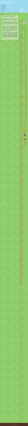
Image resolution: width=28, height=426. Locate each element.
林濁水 (21, 108)
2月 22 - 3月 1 (26, 61)
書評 (20, 133)
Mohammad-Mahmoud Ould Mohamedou (21, 372)
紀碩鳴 (21, 120)
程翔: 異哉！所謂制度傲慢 (26, 89)
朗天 (21, 133)
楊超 (19, 216)
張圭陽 (20, 144)
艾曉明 (21, 62)
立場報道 (20, 51)
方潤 (21, 39)
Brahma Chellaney (21, 303)
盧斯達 (20, 260)
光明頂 (21, 52)
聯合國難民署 (21, 267)
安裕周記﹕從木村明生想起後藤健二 (26, 67)
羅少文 (21, 274)
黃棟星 (20, 209)
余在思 (22, 68)
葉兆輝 (20, 219)
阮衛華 (20, 90)
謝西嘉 (21, 268)
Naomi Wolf (21, 375)
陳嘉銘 (22, 182)
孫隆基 (20, 129)
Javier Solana (20, 337)
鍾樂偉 (20, 272)
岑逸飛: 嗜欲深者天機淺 (26, 87)
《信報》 (21, 23)
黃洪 (20, 206)
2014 (24, 122)
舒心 (21, 198)
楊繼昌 (19, 217)
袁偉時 (21, 135)
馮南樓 (21, 200)
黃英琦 (21, 206)
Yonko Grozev (20, 415)
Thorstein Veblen (20, 409)
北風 (20, 46)
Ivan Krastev (20, 332)
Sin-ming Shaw (21, 399)
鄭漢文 (22, 253)
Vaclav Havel (20, 411)
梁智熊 (21, 158)
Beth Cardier (22, 300)
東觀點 (20, 99)
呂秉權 (21, 75)
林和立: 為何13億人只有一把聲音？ (26, 96)
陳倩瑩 (20, 176)
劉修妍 (21, 234)
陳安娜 (21, 174)
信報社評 (20, 114)
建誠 (21, 118)
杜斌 (20, 86)
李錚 (21, 85)
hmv (20, 329)
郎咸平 (20, 125)
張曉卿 (19, 153)
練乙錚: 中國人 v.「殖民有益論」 (26, 84)
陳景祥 (21, 180)
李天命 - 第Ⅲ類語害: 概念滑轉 (25, 129)
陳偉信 (21, 177)
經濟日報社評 (22, 218)
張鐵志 (21, 153)
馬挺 (22, 138)
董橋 (20, 224)
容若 (20, 130)
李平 (21, 77)
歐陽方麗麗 (21, 240)
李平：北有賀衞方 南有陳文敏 (26, 74)
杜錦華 (21, 86)
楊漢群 (22, 216)
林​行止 (21, 102)
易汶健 (21, 98)
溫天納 (21, 217)
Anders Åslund (20, 289)
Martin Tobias (22, 363)
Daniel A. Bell (21, 309)
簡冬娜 (20, 273)
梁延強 (21, 155)
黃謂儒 (21, 210)
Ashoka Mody (22, 295)
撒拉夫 (21, 239)
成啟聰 (20, 57)
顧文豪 (21, 283)
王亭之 (21, 42)
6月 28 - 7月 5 (26, 37)
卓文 (20, 91)
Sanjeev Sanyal (20, 394)
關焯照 (22, 279)
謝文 (20, 268)
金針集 (19, 111)
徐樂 (19, 132)
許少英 (20, 164)
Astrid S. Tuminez (20, 296)
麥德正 (20, 189)
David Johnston (20, 313)
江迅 (20, 58)
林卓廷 (22, 103)
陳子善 (21, 170)
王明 (20, 42)
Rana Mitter (21, 385)
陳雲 (22, 181)
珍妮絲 (19, 120)
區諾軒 (20, 141)
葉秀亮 (22, 219)
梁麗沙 (20, 159)
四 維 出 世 (21, 48)
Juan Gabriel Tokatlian (20, 347)
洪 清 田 (21, 119)
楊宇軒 (21, 214)
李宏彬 (21, 79)
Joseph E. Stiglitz (21, 346)
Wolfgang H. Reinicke (20, 414)
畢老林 (20, 160)
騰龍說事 (20, 283)
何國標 (20, 65)
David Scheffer (21, 314)
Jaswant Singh (22, 336)
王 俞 (22, 40)
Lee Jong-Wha (21, 353)
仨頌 (21, 45)
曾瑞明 (20, 193)
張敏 (20, 148)
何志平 (19, 64)
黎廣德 (20, 256)
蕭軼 (20, 262)
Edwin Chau (21, 319)
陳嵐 (20, 180)
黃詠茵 (22, 209)
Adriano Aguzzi (22, 285)
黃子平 (21, 201)
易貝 (22, 98)
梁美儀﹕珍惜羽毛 (26, 79)
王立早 (22, 41)
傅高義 (21, 190)
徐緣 (22, 132)
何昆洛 (21, 64)
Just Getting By (6, 2)
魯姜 (19, 254)
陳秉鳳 (20, 175)
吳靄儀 (22, 74)
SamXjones (22, 393)
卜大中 (21, 31)
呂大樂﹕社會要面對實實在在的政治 (26, 71)
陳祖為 (20, 177)
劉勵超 (21, 238)
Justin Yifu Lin (22, 348)
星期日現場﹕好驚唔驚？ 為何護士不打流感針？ (26, 69)
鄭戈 (22, 249)
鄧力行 (21, 247)
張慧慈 (20, 152)
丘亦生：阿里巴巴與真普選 (26, 103)
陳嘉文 (20, 182)
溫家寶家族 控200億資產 (26, 138)
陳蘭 (20, 186)
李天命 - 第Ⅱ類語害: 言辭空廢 (25, 144)
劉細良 (21, 235)
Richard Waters (22, 387)
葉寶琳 (19, 223)
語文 (20, 230)
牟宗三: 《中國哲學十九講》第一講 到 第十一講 (25, 131)
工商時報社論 (20, 34)
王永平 (20, 41)
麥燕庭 (22, 189)
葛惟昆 (21, 223)
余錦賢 (19, 70)
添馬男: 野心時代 (26, 106)
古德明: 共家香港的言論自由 (26, 82)
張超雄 (19, 149)
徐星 (20, 131)
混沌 (24, 24)
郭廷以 (20, 168)
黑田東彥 (22, 211)
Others (21, 380)
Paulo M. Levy (22, 381)
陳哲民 (22, 176)
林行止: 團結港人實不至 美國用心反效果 (26, 101)
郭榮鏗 (22, 169)
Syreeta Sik (20, 404)
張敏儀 (21, 148)
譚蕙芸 (22, 278)
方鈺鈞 (20, 39)
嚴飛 (20, 280)
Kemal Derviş (21, 349)
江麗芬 (20, 59)
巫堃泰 (20, 76)
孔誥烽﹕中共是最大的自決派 (26, 110)
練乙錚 (22, 243)
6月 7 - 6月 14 (26, 41)
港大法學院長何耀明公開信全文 (26, 76)
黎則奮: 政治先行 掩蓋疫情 (26, 80)
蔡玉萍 (21, 244)
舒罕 (22, 198)
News (19, 376)
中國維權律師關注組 (20, 35)
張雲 (21, 149)
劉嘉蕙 (20, 237)
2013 (24, 123)
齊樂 (19, 233)
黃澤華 (19, 210)
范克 (21, 124)
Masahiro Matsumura (20, 364)
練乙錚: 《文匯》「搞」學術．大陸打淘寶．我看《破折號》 (26, 112)
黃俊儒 (21, 205)
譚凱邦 (20, 278)
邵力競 (20, 110)
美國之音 (20, 121)
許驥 (21, 166)
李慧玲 (22, 84)
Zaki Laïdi (20, 417)
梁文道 (21, 154)
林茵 (20, 105)
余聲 (21, 70)
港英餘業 (21, 194)
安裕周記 (22, 56)
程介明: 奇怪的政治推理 (26, 77)
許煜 (21, 165)
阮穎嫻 (22, 90)
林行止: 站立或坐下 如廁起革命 (26, 86)
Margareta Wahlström (20, 359)
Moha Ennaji (22, 370)
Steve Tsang (20, 403)
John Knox (20, 341)
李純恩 (21, 81)
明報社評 (21, 97)
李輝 (20, 85)
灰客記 (22, 59)
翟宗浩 (21, 229)
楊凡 (22, 213)
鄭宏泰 (20, 250)
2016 (24, 28)
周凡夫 (22, 91)
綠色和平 (20, 229)
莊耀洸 (19, 163)
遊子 (22, 225)
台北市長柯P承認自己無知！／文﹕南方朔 (26, 108)
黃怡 (22, 204)
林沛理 (20, 103)
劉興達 (19, 238)
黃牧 (19, 205)
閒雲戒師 (21, 199)
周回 (21, 92)
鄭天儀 (21, 249)
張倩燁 (20, 147)
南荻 (21, 115)
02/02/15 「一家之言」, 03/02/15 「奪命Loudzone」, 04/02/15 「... (26, 91)
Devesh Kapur (22, 315)
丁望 (21, 30)
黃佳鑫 (21, 204)
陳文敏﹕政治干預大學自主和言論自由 (26, 99)
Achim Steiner (20, 284)
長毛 (21, 111)
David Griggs (22, 312)
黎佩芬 (21, 254)
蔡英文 (21, 245)
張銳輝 (22, 152)
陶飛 (21, 186)
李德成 (20, 84)
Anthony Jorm (21, 292)
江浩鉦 (22, 58)
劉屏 (20, 234)
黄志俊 (20, 211)
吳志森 (21, 71)
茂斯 (20, 124)
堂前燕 (22, 141)
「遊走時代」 (22, 28)
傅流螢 (19, 190)
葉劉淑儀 (20, 222)
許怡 (21, 164)
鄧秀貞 (20, 248)
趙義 (21, 232)
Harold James (21, 326)
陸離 (22, 188)
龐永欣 (20, 274)
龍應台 (21, 266)
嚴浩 (21, 280)
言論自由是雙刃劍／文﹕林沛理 (26, 72)
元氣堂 (21, 36)
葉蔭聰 (22, 222)
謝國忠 (20, 269)
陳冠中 (21, 175)
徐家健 (22, 131)
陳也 (19, 170)
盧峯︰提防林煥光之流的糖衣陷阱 (26, 104)
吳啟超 (21, 73)
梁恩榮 (19, 157)
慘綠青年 (20, 228)
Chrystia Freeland (20, 308)
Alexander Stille (20, 286)
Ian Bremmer (21, 330)
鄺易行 (22, 273)
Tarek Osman (21, 405)
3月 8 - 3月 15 (26, 58)
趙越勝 (20, 232)
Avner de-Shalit (20, 297)
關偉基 (20, 279)
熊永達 (22, 228)
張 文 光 (21, 142)
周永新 (19, 92)
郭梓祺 (20, 169)
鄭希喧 (21, 250)
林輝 (20, 108)
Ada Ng (22, 284)
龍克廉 (20, 266)
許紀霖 (19, 165)
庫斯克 (22, 130)
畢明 (22, 160)
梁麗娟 (22, 159)
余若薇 (20, 69)
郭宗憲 (22, 168)
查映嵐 (19, 119)
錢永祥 (21, 263)
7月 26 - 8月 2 (26, 32)
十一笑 (19, 31)
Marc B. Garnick (20, 358)
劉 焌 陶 (21, 233)
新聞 (22, 212)
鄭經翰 (20, 253)
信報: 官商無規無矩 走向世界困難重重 (26, 115)
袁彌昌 (20, 136)
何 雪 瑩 (22, 63)
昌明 (19, 96)
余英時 (22, 69)
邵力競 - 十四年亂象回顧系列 (20, 421)
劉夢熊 (21, 237)
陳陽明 (20, 181)
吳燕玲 (20, 74)
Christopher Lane (22, 307)
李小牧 (22, 76)
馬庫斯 (21, 138)
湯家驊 (21, 195)
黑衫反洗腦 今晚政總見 (25, 145)
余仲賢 (20, 68)
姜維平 (20, 118)
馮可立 (20, 200)
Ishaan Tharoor (22, 331)
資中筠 (22, 224)
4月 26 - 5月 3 (26, 49)
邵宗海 (22, 110)
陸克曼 (21, 188)
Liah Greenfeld (20, 354)
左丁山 (20, 49)
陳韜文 (22, 185)
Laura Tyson (20, 352)
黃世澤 (21, 203)
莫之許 (21, 163)
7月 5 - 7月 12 (26, 36)
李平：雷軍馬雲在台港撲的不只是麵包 (26, 95)
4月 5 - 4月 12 (26, 53)
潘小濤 (20, 241)
